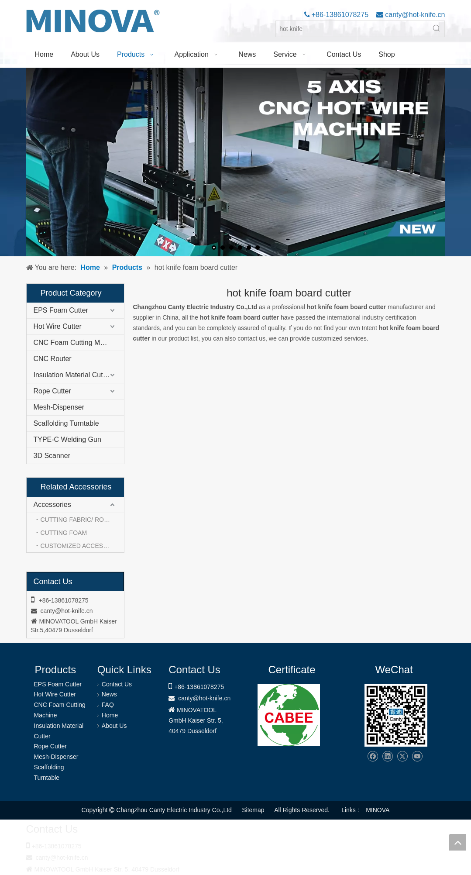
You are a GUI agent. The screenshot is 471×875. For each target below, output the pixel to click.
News (109, 694)
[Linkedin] (387, 756)
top (457, 842)
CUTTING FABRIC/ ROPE (76, 519)
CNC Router (53, 358)
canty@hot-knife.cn (414, 14)
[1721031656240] (289, 715)
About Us (114, 725)
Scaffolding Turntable (66, 423)
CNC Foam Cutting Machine (77, 342)
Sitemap (253, 809)
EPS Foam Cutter (61, 310)
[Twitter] (402, 756)
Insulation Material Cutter (72, 375)
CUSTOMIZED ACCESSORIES (82, 545)
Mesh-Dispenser (59, 407)
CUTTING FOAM (64, 532)
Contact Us (117, 684)
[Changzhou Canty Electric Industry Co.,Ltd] (395, 715)
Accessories (52, 504)
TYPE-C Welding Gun (67, 439)
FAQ (108, 704)
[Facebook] (372, 756)
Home (110, 715)
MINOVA (377, 809)
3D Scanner (52, 455)
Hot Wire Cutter (58, 326)
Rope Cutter (52, 391)
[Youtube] (417, 756)
